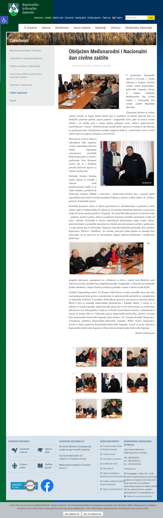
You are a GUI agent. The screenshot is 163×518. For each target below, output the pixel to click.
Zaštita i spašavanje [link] (18, 92)
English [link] (119, 17)
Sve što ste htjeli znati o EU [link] (71, 455)
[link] (4, 20)
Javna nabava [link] (83, 27)
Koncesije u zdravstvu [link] (112, 459)
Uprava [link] (47, 27)
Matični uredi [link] (58, 17)
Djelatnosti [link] (63, 27)
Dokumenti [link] (69, 17)
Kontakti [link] (48, 17)
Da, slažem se (72, 514)
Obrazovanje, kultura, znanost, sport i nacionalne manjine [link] (26, 75)
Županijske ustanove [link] (24, 450)
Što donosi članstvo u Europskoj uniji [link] (75, 446)
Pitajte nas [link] (106, 17)
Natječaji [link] (101, 27)
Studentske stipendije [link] (140, 27)
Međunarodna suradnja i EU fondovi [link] (25, 50)
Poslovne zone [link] (109, 454)
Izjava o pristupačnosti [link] (112, 489)
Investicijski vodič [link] (110, 464)
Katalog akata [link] (80, 17)
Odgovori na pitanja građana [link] (139, 496)
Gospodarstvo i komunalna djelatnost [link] (26, 58)
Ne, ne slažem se (92, 514)
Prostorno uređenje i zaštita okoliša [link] (25, 66)
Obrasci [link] (117, 27)
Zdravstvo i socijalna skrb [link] (21, 84)
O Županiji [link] (31, 27)
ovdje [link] (145, 508)
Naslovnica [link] (38, 17)
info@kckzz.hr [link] (130, 469)
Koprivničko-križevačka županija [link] (23, 9)
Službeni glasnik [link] (94, 17)
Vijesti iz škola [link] (48, 450)
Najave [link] (13, 100)
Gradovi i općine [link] (24, 466)
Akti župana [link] (108, 468)
